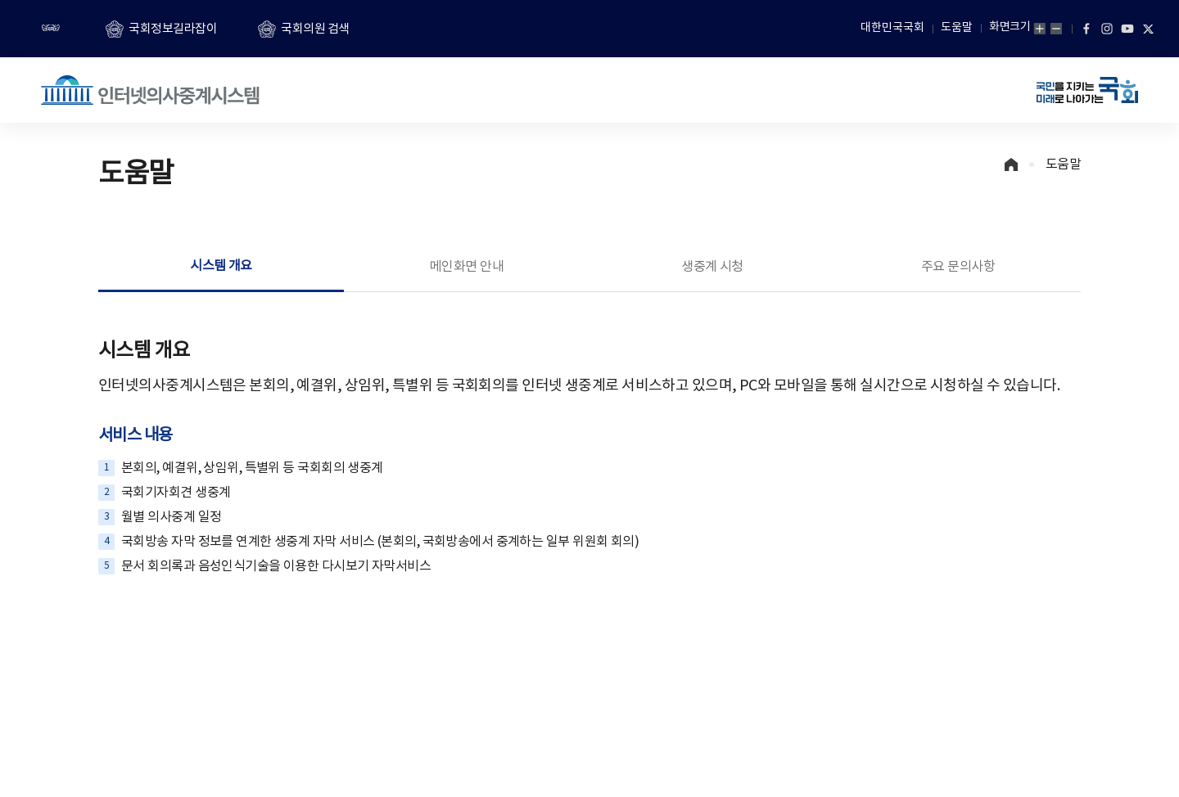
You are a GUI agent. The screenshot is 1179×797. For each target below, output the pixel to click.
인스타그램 (1107, 28)
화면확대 (1039, 28)
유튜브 (1127, 28)
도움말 (957, 28)
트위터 (1147, 28)
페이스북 (1086, 28)
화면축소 (1056, 28)
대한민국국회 (892, 28)
